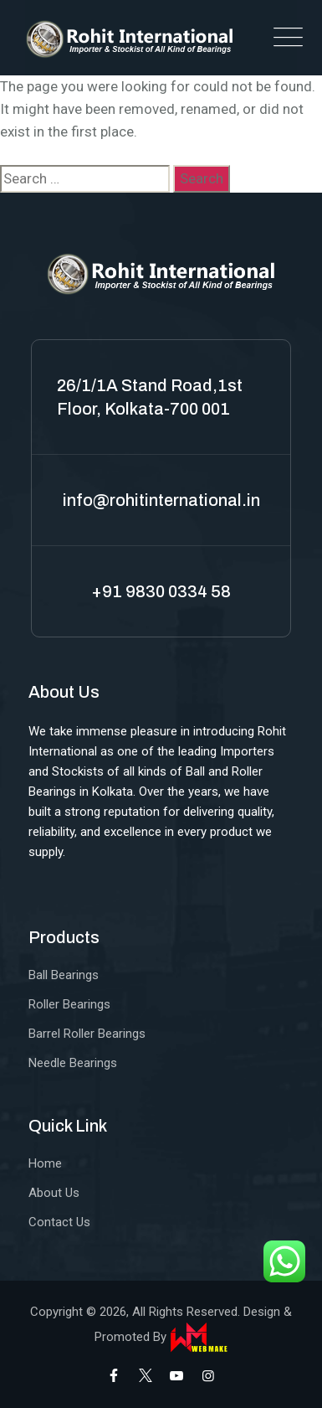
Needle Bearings (72, 1062)
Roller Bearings (69, 1004)
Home (45, 1163)
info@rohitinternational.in (161, 500)
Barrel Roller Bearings (87, 1033)
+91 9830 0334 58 (161, 591)
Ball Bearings (63, 975)
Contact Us (59, 1222)
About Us (53, 1192)
